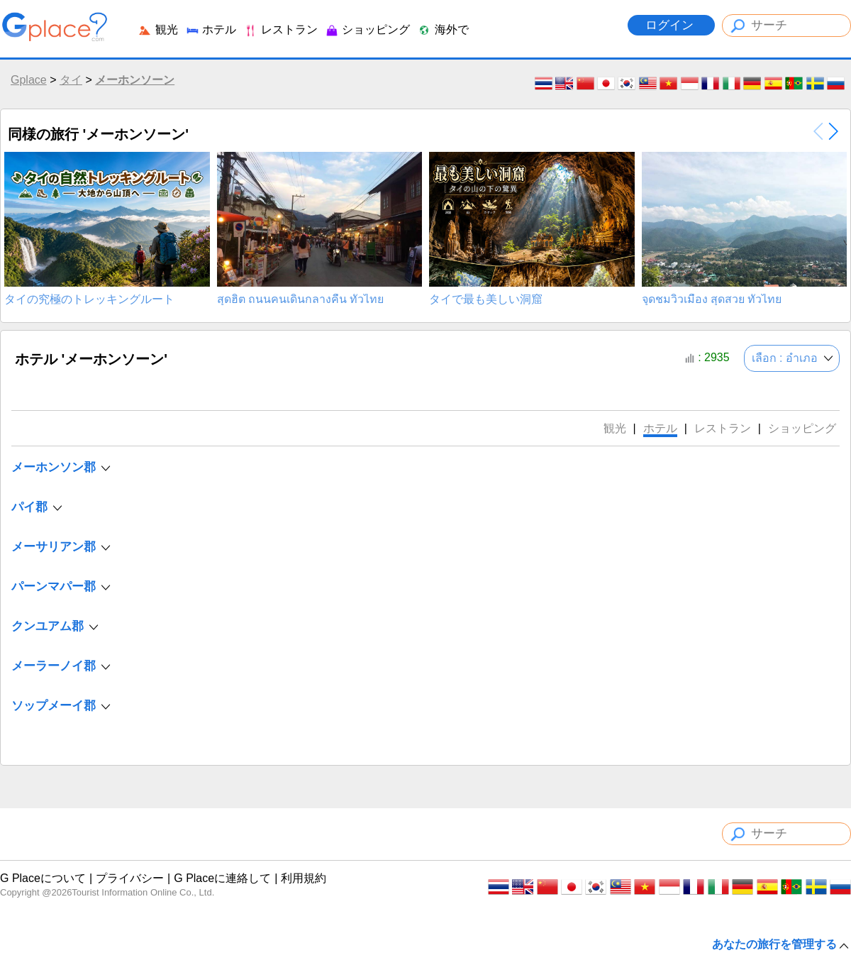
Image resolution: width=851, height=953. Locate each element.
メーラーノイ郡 (53, 666)
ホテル (210, 29)
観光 (157, 29)
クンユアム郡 (47, 626)
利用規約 (303, 878)
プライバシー (130, 878)
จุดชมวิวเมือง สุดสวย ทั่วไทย (712, 299)
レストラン (280, 29)
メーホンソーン (134, 80)
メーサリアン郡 (53, 546)
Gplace (29, 80)
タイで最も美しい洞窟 (486, 299)
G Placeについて (43, 878)
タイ (71, 80)
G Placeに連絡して (222, 878)
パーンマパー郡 (53, 586)
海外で (442, 29)
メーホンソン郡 (53, 467)
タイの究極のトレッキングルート (89, 299)
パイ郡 (29, 507)
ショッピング (367, 29)
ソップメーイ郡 (53, 705)
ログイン (671, 25)
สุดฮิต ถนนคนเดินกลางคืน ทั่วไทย (300, 299)
